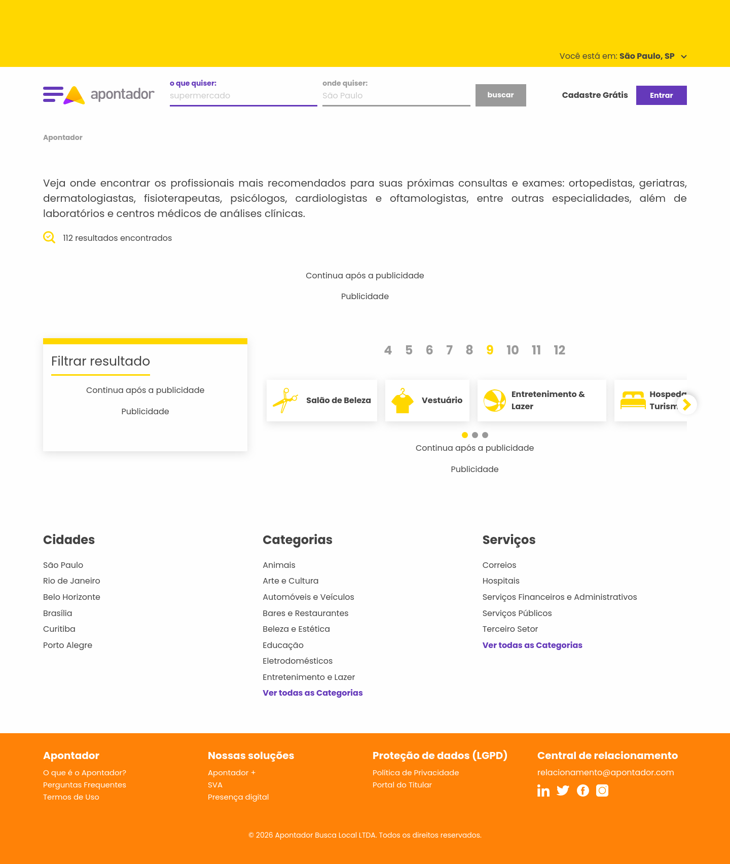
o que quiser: (193, 83)
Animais (279, 565)
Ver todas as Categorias (313, 693)
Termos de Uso (71, 796)
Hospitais (501, 581)
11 (536, 350)
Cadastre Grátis (595, 95)
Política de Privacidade (416, 772)
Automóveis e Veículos (308, 597)
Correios (500, 565)
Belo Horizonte (71, 597)
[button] (465, 435)
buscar (500, 95)
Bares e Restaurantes (305, 613)
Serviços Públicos (517, 613)
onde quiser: (345, 83)
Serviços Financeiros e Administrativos (560, 597)
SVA (215, 784)
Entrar (661, 95)
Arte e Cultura (290, 581)
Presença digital (238, 796)
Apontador (63, 137)
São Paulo (63, 565)
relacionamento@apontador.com (605, 772)
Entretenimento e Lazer (309, 677)
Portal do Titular (402, 784)
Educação (283, 645)
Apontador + (232, 772)
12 (559, 350)
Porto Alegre (67, 645)
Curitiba (59, 629)
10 (512, 350)
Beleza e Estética (296, 629)
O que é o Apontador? (84, 772)
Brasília (57, 613)
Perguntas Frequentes (84, 784)
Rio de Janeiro (71, 581)
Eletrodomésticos (298, 661)
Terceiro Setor (510, 629)
